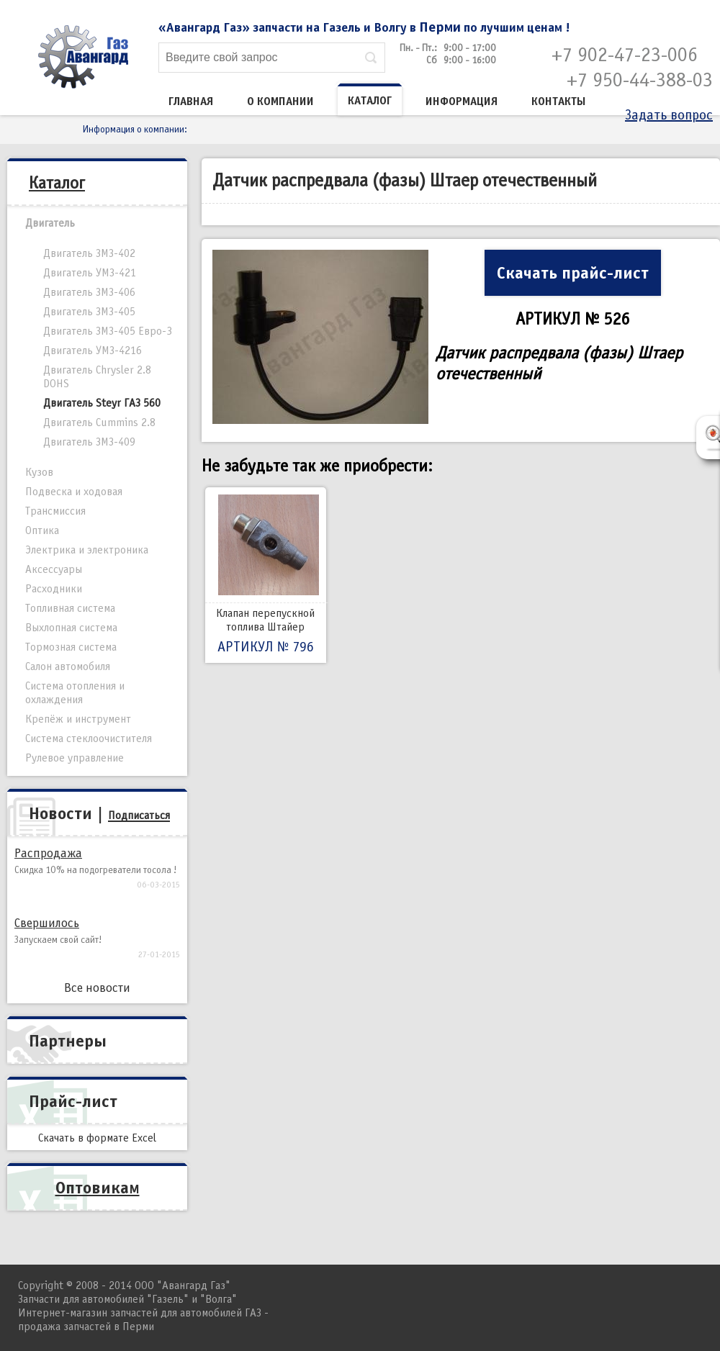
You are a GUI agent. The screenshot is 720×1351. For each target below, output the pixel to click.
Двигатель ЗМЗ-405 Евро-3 (107, 331)
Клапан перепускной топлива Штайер (265, 575)
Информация (462, 101)
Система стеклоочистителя (88, 738)
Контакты (558, 101)
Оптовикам (97, 1188)
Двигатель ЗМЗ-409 (89, 441)
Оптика (42, 530)
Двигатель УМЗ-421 (89, 272)
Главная (190, 101)
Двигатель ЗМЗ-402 (89, 253)
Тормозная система (71, 647)
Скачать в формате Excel (97, 1137)
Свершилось (46, 923)
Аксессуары (53, 569)
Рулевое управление (74, 757)
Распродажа (48, 853)
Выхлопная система (71, 627)
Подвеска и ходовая (73, 491)
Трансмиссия (55, 511)
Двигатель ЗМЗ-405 (89, 311)
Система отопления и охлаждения (75, 692)
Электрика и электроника (86, 549)
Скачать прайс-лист (573, 273)
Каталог (370, 100)
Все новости (97, 987)
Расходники (53, 588)
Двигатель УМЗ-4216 (92, 350)
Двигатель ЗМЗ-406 (89, 292)
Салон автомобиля (67, 666)
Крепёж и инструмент (78, 719)
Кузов (39, 472)
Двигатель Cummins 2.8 (99, 422)
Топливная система (70, 608)
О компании (280, 101)
